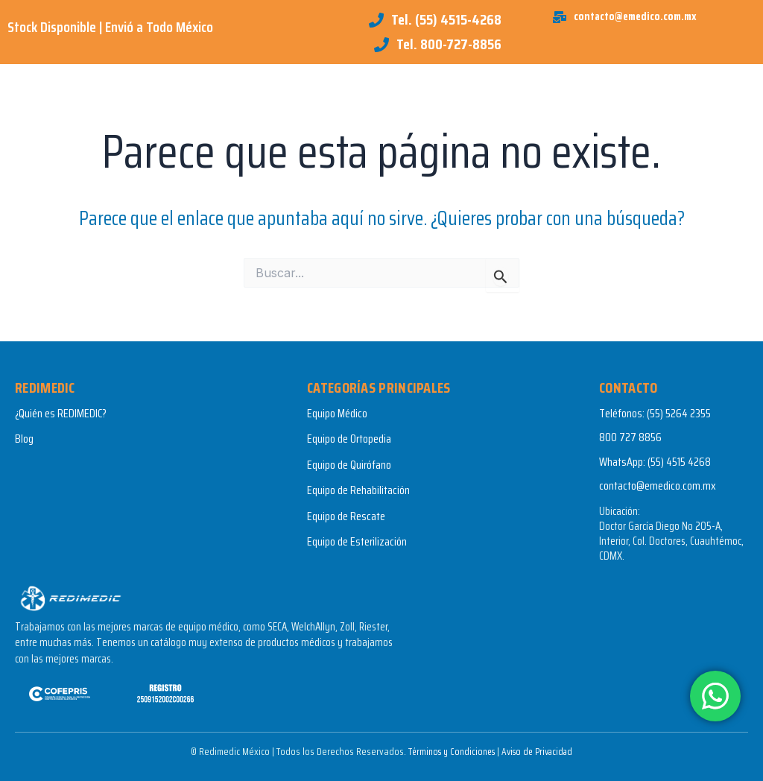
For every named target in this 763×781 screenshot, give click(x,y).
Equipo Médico (337, 413)
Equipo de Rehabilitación (358, 490)
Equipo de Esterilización (357, 541)
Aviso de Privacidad (540, 751)
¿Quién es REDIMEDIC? (61, 413)
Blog (24, 438)
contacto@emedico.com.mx (657, 485)
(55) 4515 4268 (679, 461)
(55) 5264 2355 (679, 413)
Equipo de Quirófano (349, 464)
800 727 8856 (630, 437)
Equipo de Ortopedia (349, 438)
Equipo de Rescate (346, 516)
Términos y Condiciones (448, 751)
